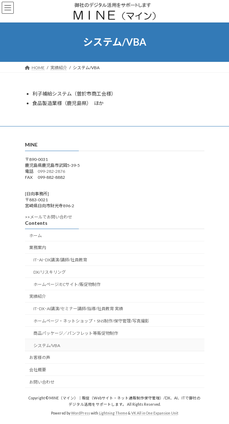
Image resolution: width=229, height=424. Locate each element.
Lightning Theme (113, 413)
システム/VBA (46, 345)
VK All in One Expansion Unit (154, 413)
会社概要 (37, 369)
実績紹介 (37, 296)
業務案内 (37, 247)
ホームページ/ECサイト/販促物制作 (67, 284)
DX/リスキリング (49, 272)
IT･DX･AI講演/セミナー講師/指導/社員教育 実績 (78, 308)
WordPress (80, 413)
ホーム (35, 235)
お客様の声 (39, 357)
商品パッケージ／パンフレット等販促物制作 (75, 333)
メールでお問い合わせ (51, 217)
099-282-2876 (51, 171)
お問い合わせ (42, 382)
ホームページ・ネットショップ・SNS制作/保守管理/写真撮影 (91, 321)
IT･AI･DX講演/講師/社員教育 (60, 259)
